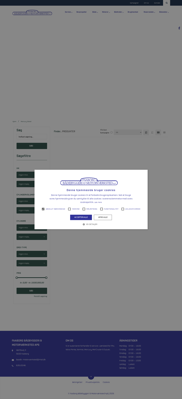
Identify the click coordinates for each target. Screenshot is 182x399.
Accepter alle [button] (81, 217)
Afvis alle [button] (102, 217)
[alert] (91, 199)
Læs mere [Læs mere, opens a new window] (98, 202)
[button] (91, 224)
